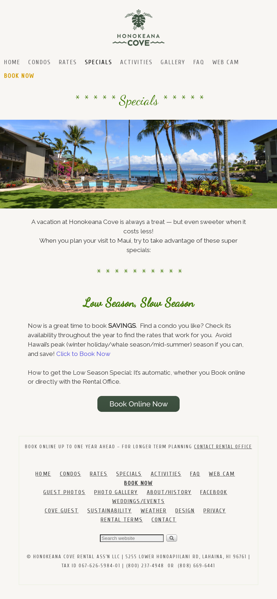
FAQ (199, 62)
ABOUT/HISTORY (169, 492)
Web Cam (225, 62)
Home (12, 62)
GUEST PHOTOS (64, 492)
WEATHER (154, 510)
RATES (98, 474)
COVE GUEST (62, 510)
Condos (39, 62)
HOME (43, 474)
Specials (98, 62)
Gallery (173, 62)
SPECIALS (129, 474)
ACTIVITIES (166, 474)
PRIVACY (214, 510)
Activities (136, 62)
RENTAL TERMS (122, 519)
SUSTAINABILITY (109, 510)
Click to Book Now (83, 353)
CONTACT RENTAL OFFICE (223, 446)
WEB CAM (222, 474)
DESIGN (185, 510)
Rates (68, 62)
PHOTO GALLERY (116, 492)
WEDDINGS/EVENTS (138, 501)
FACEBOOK (213, 492)
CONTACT (163, 519)
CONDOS (70, 474)
